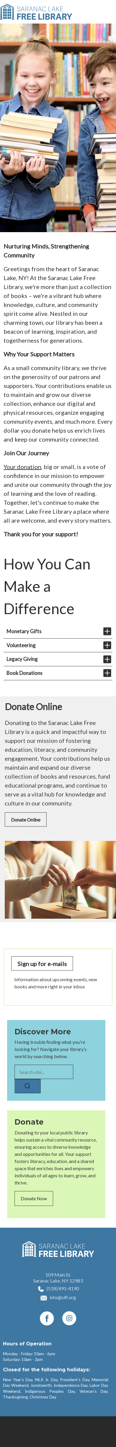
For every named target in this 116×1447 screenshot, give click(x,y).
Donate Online (25, 819)
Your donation (22, 466)
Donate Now (34, 1198)
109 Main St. (58, 1274)
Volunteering (21, 645)
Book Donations (24, 673)
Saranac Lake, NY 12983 (58, 1280)
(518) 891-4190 (63, 1288)
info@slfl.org (63, 1297)
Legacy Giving (22, 659)
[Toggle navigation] (108, 12)
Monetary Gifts (24, 631)
